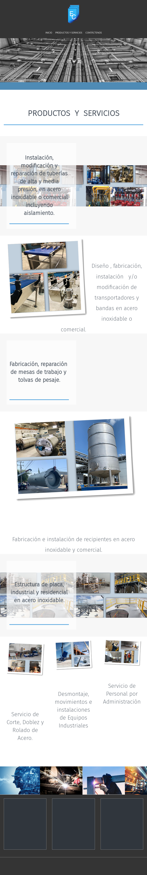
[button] (65, 780)
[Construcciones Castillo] (73, 14)
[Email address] (106, 805)
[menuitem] (49, 32)
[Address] (73, 805)
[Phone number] (25, 805)
